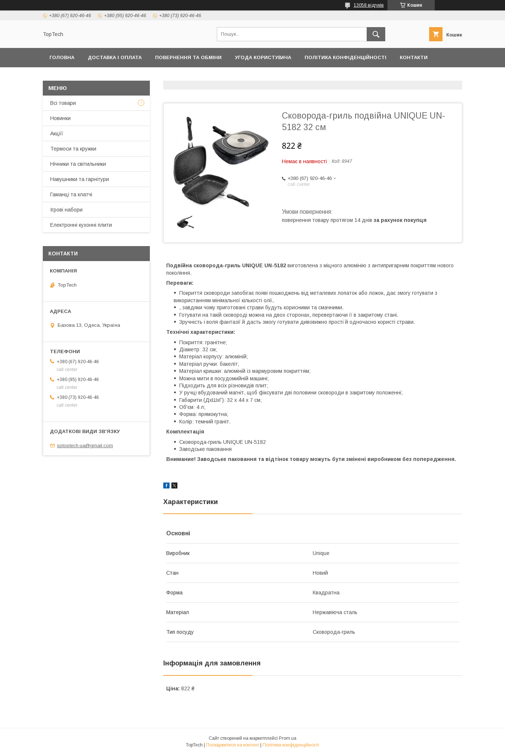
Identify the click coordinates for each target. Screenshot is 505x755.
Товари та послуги (77, 77)
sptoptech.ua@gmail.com (85, 445)
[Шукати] (376, 34)
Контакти (414, 57)
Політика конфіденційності (345, 57)
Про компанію (215, 77)
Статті (422, 77)
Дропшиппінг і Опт (153, 77)
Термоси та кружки (73, 149)
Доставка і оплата (115, 57)
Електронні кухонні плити (81, 225)
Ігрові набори (66, 210)
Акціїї (56, 133)
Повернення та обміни (188, 57)
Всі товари (63, 103)
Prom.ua (287, 738)
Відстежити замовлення (285, 77)
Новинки (60, 118)
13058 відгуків (369, 5)
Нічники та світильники (78, 164)
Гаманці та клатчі (71, 194)
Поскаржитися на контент (232, 745)
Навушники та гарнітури (79, 179)
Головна (61, 57)
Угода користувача (263, 57)
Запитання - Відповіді (368, 77)
